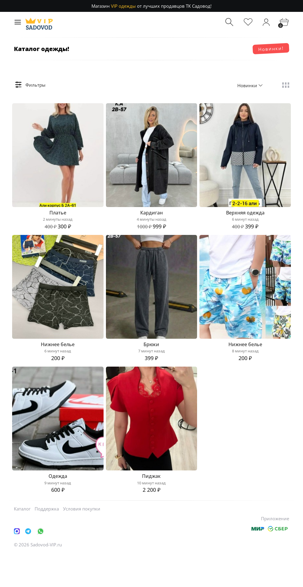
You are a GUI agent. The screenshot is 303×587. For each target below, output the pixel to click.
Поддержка (47, 542)
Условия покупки (81, 542)
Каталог (22, 542)
